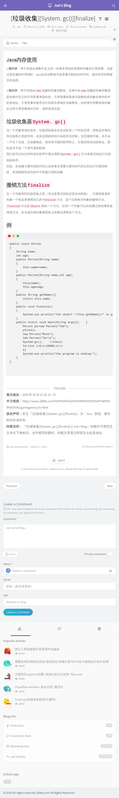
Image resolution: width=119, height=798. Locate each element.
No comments (78, 27)
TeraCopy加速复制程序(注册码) (35, 699)
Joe (19, 27)
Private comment (95, 554)
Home (12, 43)
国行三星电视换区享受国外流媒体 (37, 649)
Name (8, 564)
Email (6, 579)
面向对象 (61, 30)
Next (110, 486)
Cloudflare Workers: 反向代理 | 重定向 (39, 687)
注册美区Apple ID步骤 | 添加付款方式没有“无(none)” (49, 674)
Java (7, 781)
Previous (11, 486)
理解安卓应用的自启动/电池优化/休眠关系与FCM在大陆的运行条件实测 (62, 662)
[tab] (20, 628)
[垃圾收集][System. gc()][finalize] (54, 414)
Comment (10, 519)
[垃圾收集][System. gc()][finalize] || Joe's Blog (56, 426)
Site (5, 595)
